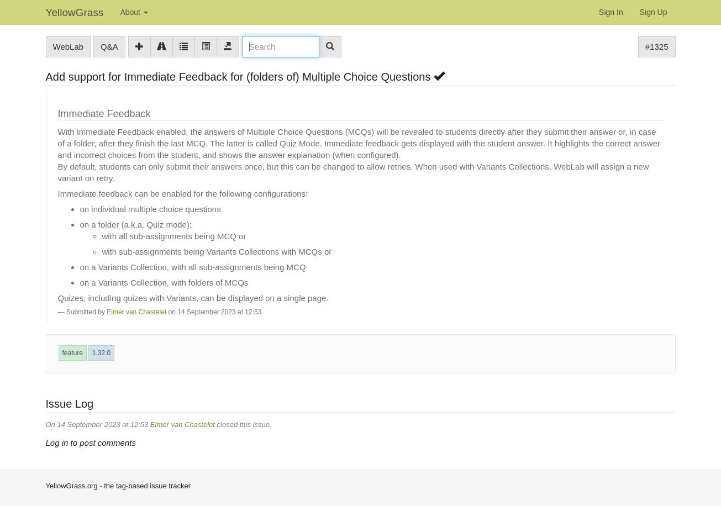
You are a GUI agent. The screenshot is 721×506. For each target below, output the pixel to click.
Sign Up (653, 12)
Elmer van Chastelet (136, 312)
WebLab (68, 46)
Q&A (109, 46)
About (134, 12)
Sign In (611, 12)
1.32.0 (101, 353)
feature (72, 353)
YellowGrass (75, 12)
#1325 (657, 46)
